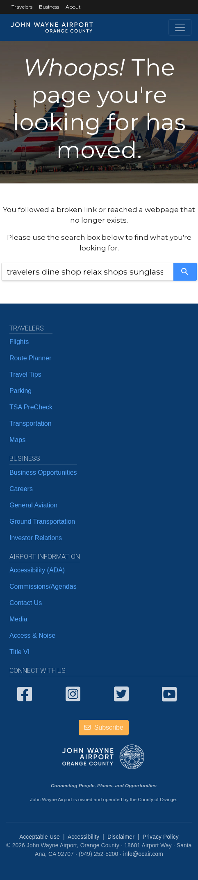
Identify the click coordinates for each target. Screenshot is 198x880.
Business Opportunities (43, 472)
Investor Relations (35, 537)
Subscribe (103, 727)
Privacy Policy (161, 837)
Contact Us (25, 602)
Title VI (19, 651)
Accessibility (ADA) (37, 570)
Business (49, 7)
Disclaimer (120, 837)
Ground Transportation (42, 521)
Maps (17, 439)
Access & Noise (32, 635)
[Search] (185, 272)
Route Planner (30, 358)
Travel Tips (25, 374)
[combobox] (87, 272)
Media (18, 619)
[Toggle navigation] (179, 27)
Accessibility (83, 837)
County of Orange (157, 799)
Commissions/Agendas (43, 586)
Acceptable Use (39, 837)
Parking (20, 390)
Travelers (21, 7)
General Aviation (33, 505)
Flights (19, 341)
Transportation (30, 423)
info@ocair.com (143, 854)
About (73, 7)
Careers (21, 488)
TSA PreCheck (30, 407)
